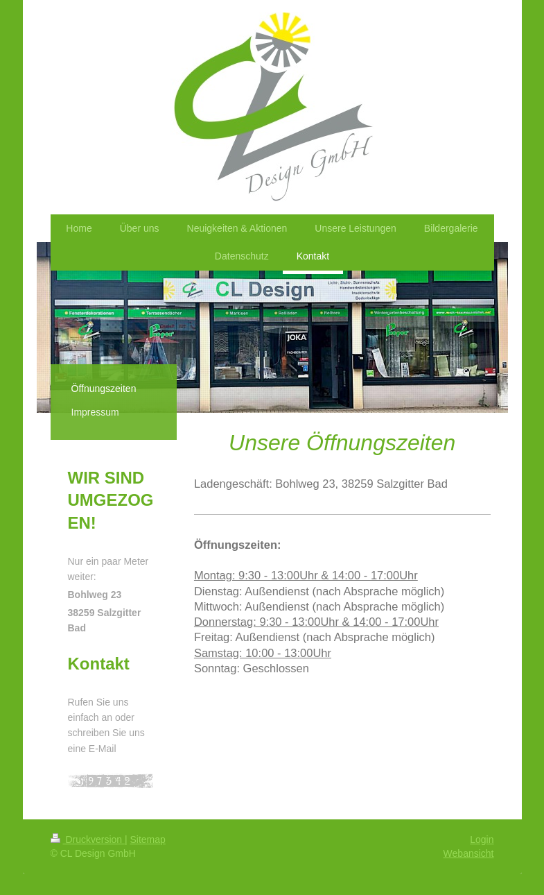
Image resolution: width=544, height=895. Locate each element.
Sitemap (148, 839)
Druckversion (88, 839)
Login (481, 839)
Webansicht (469, 853)
